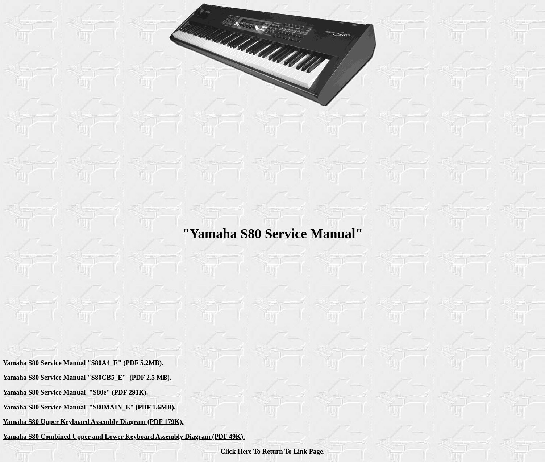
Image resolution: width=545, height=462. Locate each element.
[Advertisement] (272, 166)
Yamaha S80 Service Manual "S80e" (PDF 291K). (75, 392)
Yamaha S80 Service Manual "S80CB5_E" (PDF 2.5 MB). (87, 377)
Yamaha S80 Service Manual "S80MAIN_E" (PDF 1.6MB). (89, 407)
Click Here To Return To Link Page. (272, 451)
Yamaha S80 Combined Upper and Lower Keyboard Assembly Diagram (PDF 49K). (124, 436)
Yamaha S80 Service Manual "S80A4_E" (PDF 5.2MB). (83, 363)
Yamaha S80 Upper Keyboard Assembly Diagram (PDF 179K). (93, 421)
